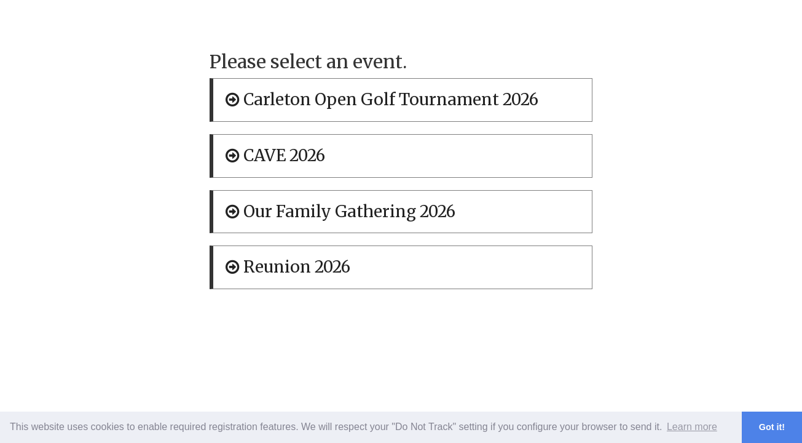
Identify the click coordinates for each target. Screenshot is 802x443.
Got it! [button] (772, 427)
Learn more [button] (692, 426)
